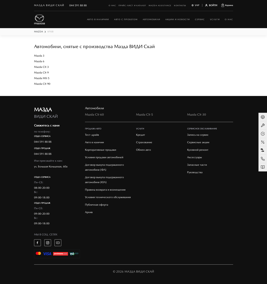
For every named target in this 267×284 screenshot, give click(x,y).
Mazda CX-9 (41, 72)
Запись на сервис (198, 134)
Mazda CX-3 (41, 67)
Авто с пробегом (126, 19)
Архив (89, 212)
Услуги (215, 19)
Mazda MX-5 (41, 78)
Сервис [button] (200, 19)
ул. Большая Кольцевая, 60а (50, 166)
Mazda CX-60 (94, 114)
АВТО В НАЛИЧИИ (98, 19)
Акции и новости (177, 19)
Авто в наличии (94, 142)
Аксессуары (194, 157)
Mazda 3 (39, 55)
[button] (227, 5)
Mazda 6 (39, 61)
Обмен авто (143, 149)
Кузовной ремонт (197, 149)
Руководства (194, 172)
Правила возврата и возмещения (105, 189)
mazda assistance (160, 5)
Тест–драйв (92, 134)
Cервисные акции (198, 142)
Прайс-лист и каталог (132, 5)
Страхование (144, 142)
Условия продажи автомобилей (104, 157)
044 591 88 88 (78, 5)
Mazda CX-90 (42, 83)
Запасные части (197, 164)
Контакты (180, 5)
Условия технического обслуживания (108, 197)
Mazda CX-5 (144, 114)
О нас (112, 5)
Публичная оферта (96, 204)
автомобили (151, 19)
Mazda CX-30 (196, 114)
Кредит (140, 134)
